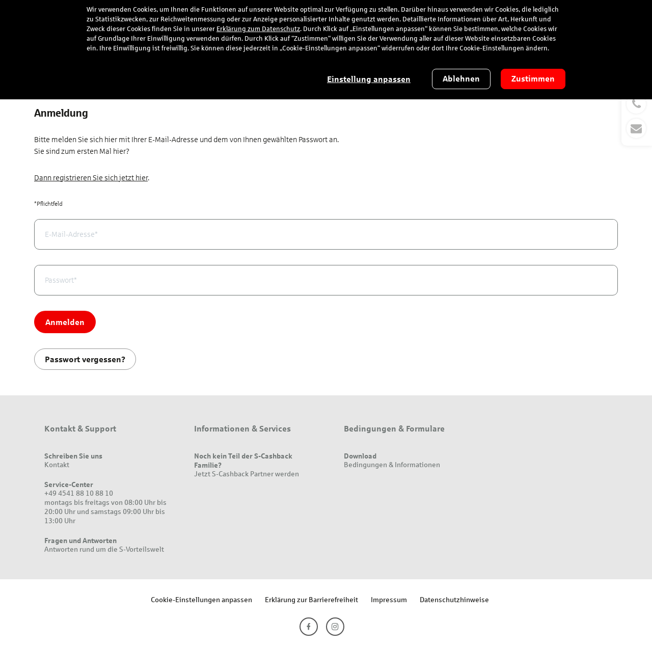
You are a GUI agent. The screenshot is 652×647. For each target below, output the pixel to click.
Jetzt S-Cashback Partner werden (246, 473)
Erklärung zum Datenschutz (258, 29)
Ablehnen (461, 78)
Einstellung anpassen (369, 79)
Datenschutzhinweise (454, 599)
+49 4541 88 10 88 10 (78, 493)
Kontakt (56, 464)
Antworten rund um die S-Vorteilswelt (104, 549)
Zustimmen (533, 78)
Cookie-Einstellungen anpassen (201, 599)
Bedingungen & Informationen (392, 464)
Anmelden (65, 322)
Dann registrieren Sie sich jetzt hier (91, 178)
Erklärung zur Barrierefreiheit (311, 599)
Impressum (389, 599)
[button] (636, 116)
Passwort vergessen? (85, 359)
